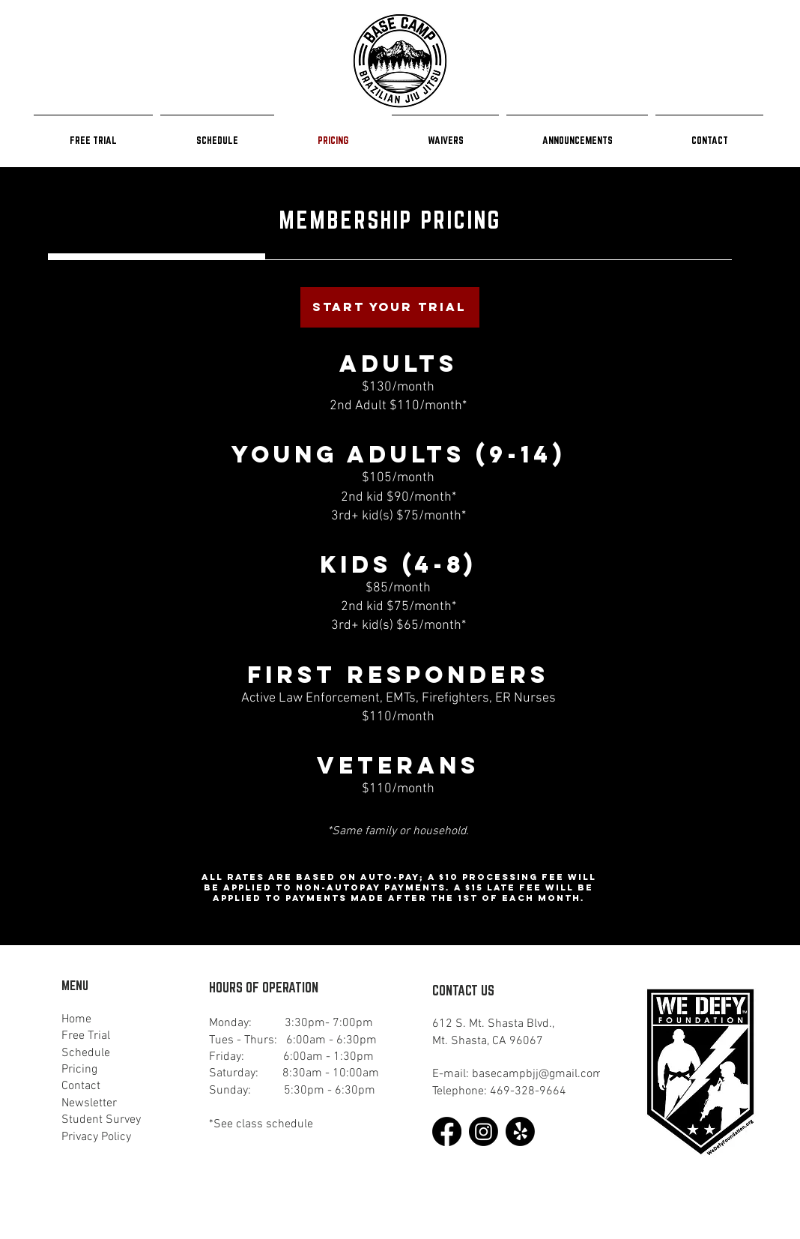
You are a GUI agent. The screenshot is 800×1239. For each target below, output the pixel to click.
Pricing (79, 1069)
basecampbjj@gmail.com (537, 1074)
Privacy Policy (96, 1137)
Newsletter (89, 1103)
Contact (80, 1086)
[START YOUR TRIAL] (389, 307)
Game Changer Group (165, 1200)
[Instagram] (483, 1131)
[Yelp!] (520, 1131)
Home (76, 1019)
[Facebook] (446, 1131)
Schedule (85, 1053)
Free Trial (85, 1035)
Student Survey (101, 1119)
